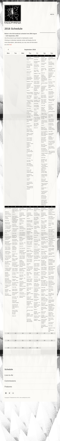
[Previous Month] (8, 49)
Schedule (9, 369)
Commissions (10, 381)
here (10, 44)
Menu (52, 14)
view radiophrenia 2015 (25, 397)
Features (8, 387)
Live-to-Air (9, 375)
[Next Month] (51, 49)
